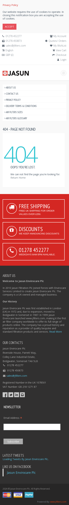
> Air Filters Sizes (13, 112)
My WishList (59, 45)
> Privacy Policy (12, 99)
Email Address (12, 418)
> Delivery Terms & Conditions (20, 106)
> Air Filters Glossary (15, 118)
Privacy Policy (10, 5)
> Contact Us (11, 93)
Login (63, 59)
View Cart (61, 50)
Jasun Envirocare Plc (21, 472)
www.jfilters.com (58, 501)
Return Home (18, 177)
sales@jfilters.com (16, 45)
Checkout (61, 55)
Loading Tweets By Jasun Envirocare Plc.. (26, 459)
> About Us (10, 87)
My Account (59, 36)
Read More (55, 331)
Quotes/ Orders (57, 40)
